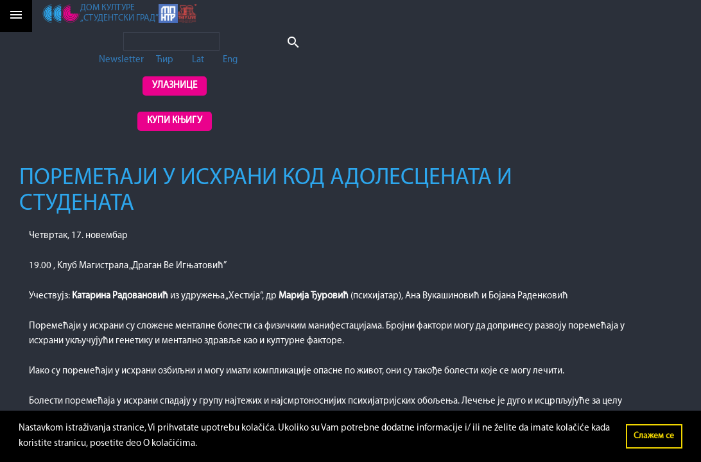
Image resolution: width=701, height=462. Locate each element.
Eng (230, 60)
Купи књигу (174, 121)
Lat (198, 60)
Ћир (164, 60)
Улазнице (174, 85)
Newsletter (121, 60)
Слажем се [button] (654, 436)
